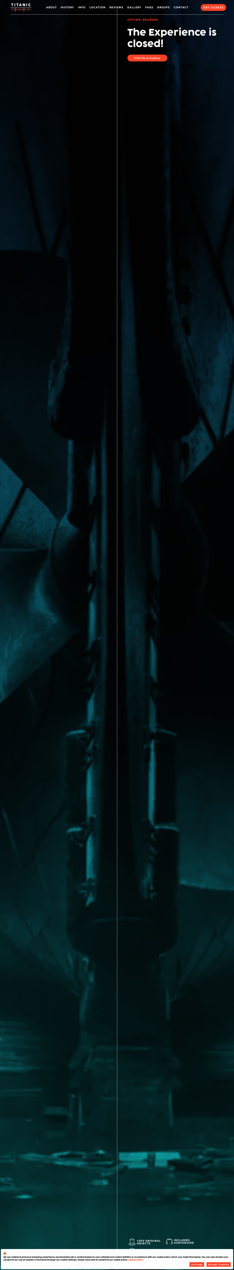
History (67, 7)
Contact (181, 7)
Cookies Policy (135, 1260)
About (51, 7)
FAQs (149, 7)
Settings (196, 1264)
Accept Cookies (218, 1264)
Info (82, 7)
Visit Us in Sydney (147, 58)
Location (98, 7)
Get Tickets (213, 7)
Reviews (116, 7)
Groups (163, 7)
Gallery (134, 7)
